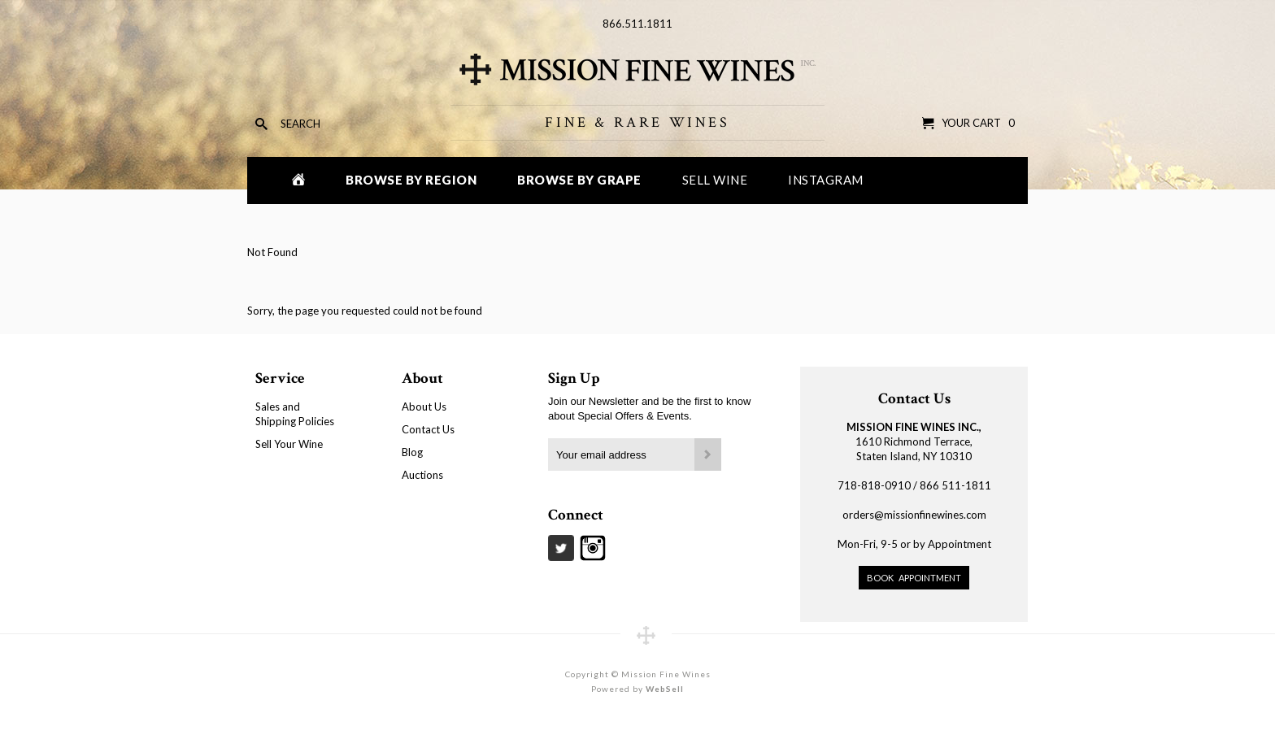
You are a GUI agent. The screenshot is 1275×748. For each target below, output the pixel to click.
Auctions (422, 474)
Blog (412, 452)
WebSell (665, 689)
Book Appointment (914, 577)
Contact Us (428, 429)
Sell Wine (715, 179)
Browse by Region (411, 179)
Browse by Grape (579, 179)
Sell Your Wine (289, 443)
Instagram (826, 179)
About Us (424, 406)
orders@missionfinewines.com (914, 514)
